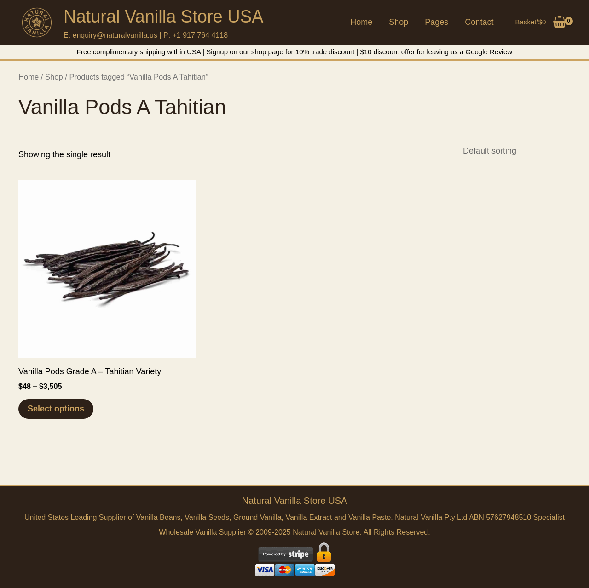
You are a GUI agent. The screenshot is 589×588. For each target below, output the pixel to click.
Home (361, 22)
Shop (398, 22)
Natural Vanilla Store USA (163, 16)
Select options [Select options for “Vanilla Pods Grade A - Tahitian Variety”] (56, 408)
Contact (479, 22)
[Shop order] (513, 151)
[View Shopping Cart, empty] (541, 22)
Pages (436, 22)
